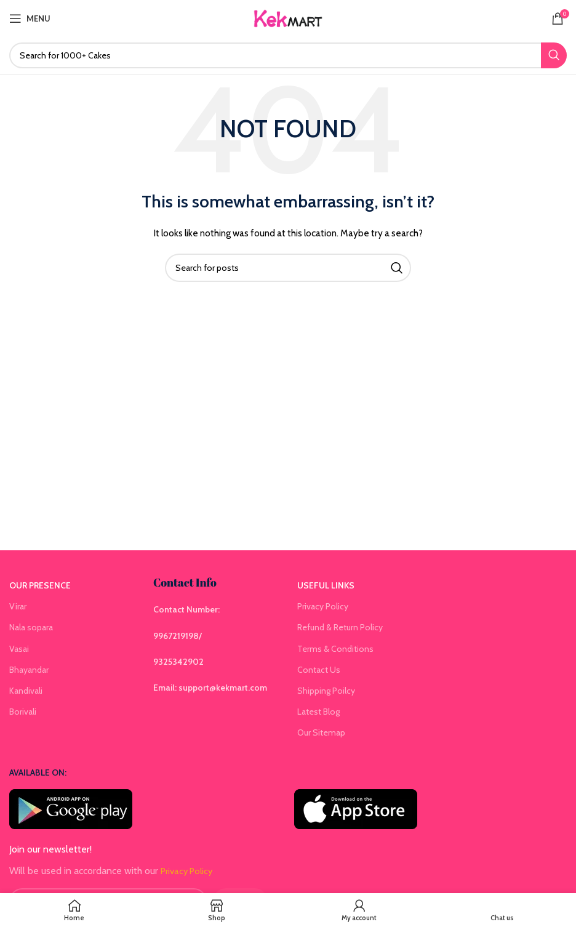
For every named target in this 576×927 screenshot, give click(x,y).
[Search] (288, 55)
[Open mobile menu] (30, 18)
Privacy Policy (322, 606)
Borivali (22, 711)
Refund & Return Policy (340, 627)
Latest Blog (318, 711)
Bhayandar (29, 669)
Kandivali (25, 690)
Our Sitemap (321, 732)
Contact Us (318, 669)
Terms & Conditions (335, 648)
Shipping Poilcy (326, 690)
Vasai (19, 648)
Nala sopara (31, 627)
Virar (17, 606)
